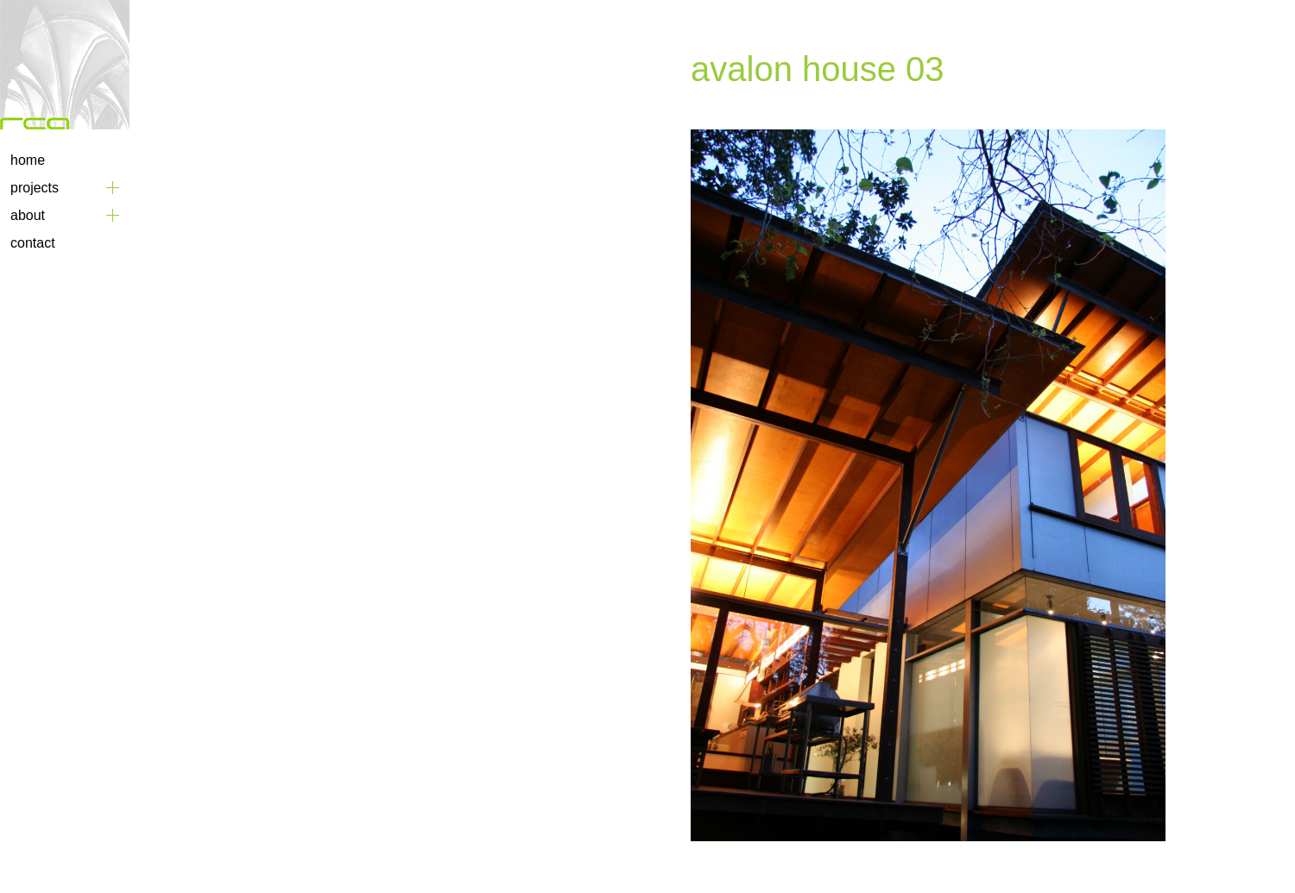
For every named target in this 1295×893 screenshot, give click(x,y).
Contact (32, 243)
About (27, 215)
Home (27, 160)
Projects (34, 187)
